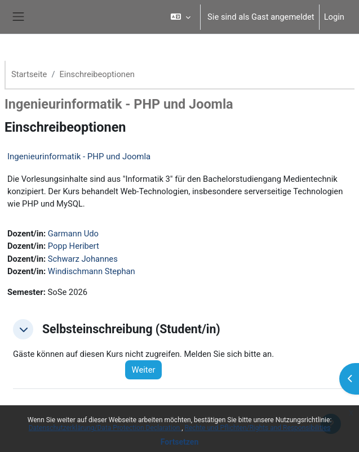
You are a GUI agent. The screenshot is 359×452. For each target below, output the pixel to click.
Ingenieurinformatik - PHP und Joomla (78, 156)
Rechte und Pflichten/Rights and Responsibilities (258, 428)
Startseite (29, 74)
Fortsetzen (180, 441)
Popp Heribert (73, 246)
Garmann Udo (73, 234)
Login (334, 17)
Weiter (144, 370)
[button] (180, 17)
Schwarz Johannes (83, 259)
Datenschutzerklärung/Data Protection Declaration (105, 428)
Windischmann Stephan (91, 271)
